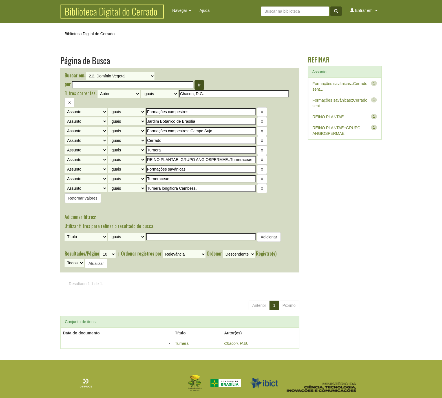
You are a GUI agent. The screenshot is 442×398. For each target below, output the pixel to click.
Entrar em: (363, 10)
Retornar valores (83, 198)
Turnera (182, 343)
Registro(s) (266, 253)
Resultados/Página (82, 253)
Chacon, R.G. (236, 343)
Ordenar (214, 253)
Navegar (181, 10)
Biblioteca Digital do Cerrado (89, 34)
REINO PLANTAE (328, 117)
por (68, 84)
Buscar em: (75, 75)
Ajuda (205, 10)
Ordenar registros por (141, 253)
